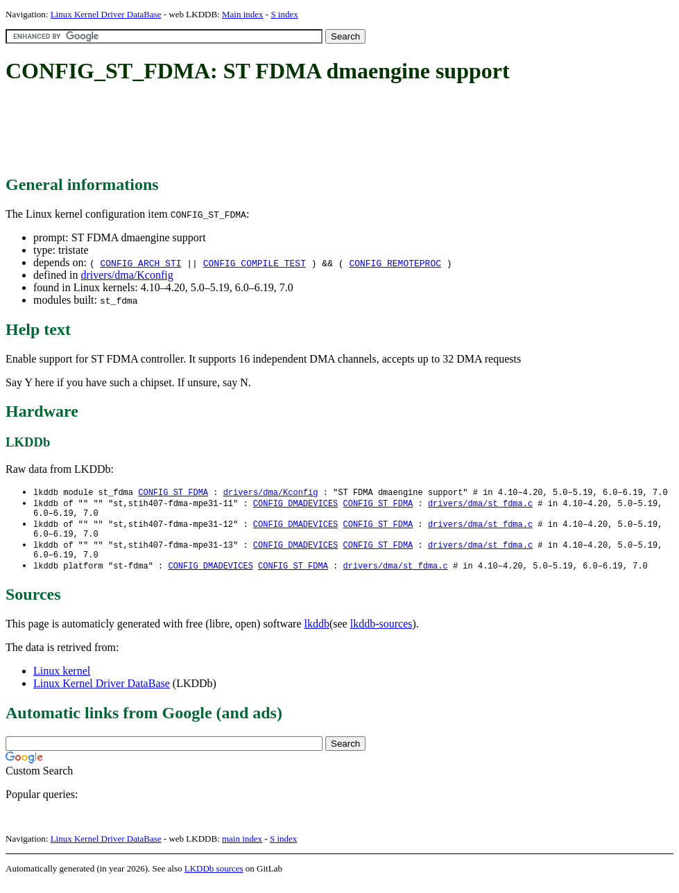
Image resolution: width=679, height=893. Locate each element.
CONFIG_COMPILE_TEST (254, 263)
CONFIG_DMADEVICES (295, 504)
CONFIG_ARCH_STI (140, 263)
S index (284, 14)
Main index (243, 14)
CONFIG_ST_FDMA (173, 492)
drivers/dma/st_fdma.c (480, 504)
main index (242, 848)
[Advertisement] (258, 130)
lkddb (316, 633)
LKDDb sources (213, 878)
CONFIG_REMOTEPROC (395, 263)
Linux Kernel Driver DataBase (106, 14)
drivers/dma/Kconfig (126, 275)
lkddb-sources (381, 633)
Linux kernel (61, 680)
